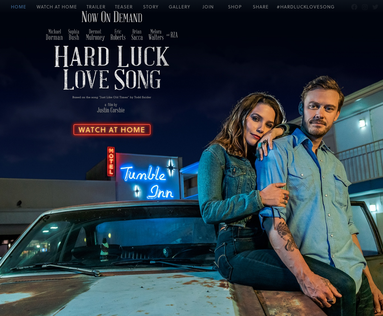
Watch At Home (109, 128)
